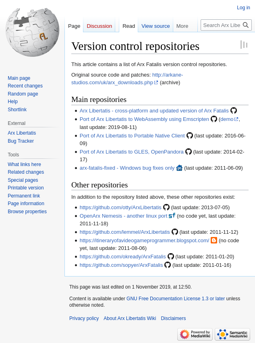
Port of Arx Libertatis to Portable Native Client (132, 136)
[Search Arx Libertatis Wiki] (226, 25)
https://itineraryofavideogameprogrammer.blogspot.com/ (144, 240)
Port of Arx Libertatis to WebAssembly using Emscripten (144, 119)
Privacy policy (84, 318)
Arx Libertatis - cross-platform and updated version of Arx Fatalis (154, 111)
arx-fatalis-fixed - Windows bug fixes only (127, 168)
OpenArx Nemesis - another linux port (123, 216)
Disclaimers (173, 318)
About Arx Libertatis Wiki (130, 318)
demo (227, 119)
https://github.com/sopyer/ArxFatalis (121, 265)
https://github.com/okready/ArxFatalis (123, 257)
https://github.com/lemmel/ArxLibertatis (125, 232)
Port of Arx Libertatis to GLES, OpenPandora (132, 152)
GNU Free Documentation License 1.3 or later (175, 298)
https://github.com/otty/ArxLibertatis (121, 207)
